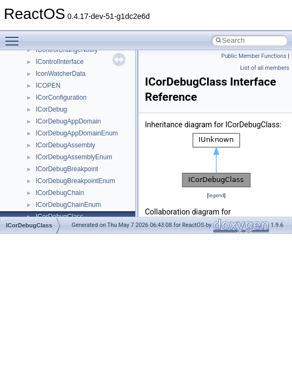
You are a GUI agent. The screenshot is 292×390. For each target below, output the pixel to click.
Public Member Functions (254, 56)
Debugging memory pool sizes (61, 130)
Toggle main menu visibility (14, 36)
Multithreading (38, 178)
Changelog (34, 83)
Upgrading (33, 71)
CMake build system (47, 106)
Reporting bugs (40, 142)
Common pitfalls (41, 118)
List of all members (264, 68)
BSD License (37, 214)
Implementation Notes (50, 202)
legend (216, 195)
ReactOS (23, 59)
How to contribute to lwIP (54, 95)
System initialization (46, 166)
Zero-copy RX (38, 154)
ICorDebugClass (29, 225)
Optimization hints (44, 190)
